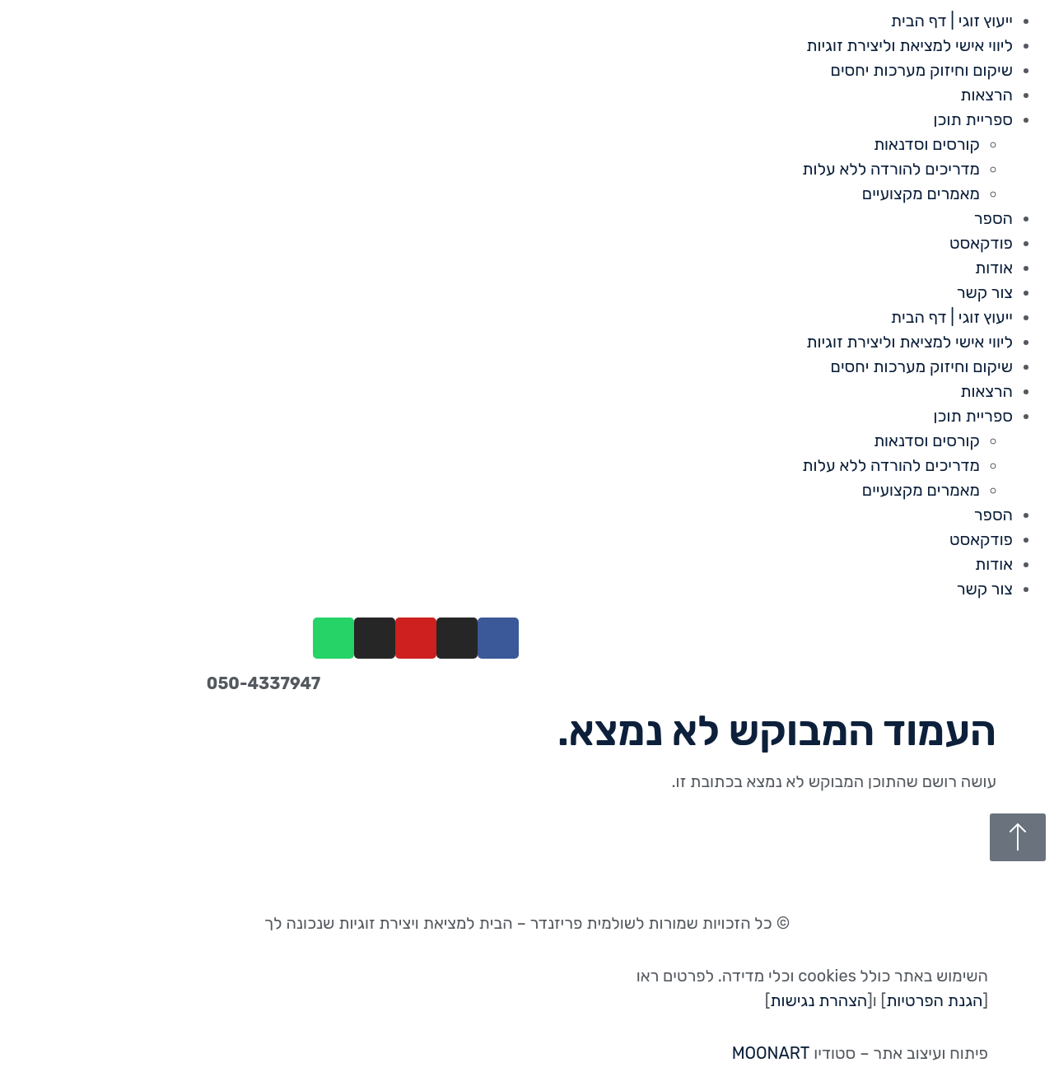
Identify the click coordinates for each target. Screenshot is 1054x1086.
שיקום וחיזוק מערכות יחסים (922, 70)
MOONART (771, 1053)
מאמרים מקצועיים (921, 193)
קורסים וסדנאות (927, 144)
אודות (994, 267)
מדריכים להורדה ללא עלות (891, 169)
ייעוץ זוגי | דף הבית (952, 20)
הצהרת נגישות (818, 1000)
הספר (993, 218)
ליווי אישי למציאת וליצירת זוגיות (909, 45)
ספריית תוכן (973, 119)
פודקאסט (981, 243)
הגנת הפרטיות (934, 1000)
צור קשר (985, 292)
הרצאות (986, 95)
